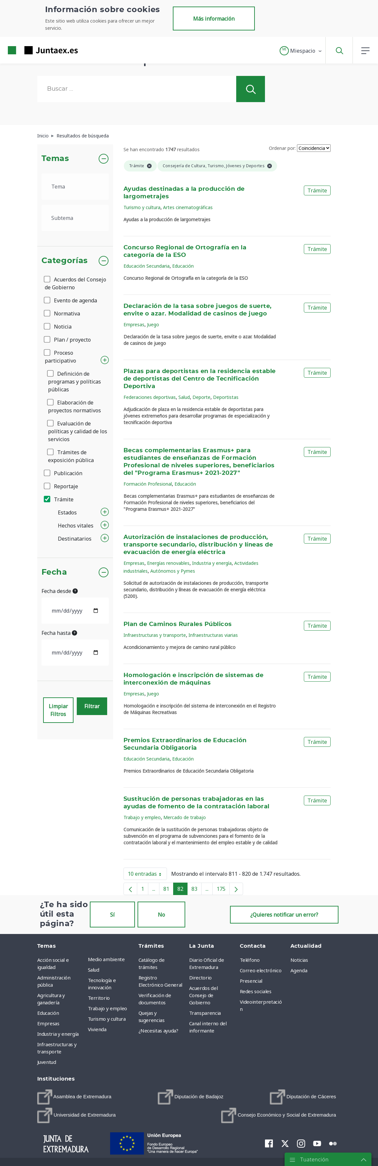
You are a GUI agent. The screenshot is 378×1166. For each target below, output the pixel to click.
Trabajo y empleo (142, 817)
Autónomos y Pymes (172, 571)
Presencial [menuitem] (251, 981)
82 (182, 890)
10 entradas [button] (147, 875)
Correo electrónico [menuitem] (261, 970)
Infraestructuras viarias (213, 635)
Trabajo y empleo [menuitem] (107, 1008)
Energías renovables (168, 563)
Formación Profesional (147, 484)
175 (223, 890)
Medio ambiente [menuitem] (106, 959)
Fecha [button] (54, 572)
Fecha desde (59, 591)
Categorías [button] (64, 261)
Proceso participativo (60, 356)
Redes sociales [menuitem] (255, 991)
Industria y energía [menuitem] (58, 1034)
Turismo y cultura (141, 207)
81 (168, 890)
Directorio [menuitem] (200, 977)
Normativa (62, 313)
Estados (67, 512)
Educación (183, 266)
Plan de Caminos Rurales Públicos (177, 624)
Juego (153, 324)
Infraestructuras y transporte (154, 635)
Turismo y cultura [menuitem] (107, 1018)
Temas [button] (55, 159)
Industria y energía (212, 563)
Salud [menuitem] (93, 969)
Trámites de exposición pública (71, 456)
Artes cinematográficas (188, 207)
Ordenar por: (282, 148)
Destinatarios (74, 538)
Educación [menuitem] (48, 1013)
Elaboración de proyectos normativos (74, 406)
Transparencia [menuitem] (205, 1013)
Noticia (58, 326)
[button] (301, 50)
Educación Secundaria (146, 266)
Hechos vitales (75, 525)
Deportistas (225, 397)
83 (196, 890)
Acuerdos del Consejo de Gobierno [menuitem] (203, 995)
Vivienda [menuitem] (97, 1029)
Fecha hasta (59, 633)
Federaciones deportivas (149, 397)
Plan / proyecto (68, 339)
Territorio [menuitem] (99, 998)
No (161, 914)
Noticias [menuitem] (299, 960)
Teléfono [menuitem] (250, 960)
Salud (184, 397)
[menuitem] (74, 1096)
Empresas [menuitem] (48, 1023)
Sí (112, 914)
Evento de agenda (71, 300)
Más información (214, 18)
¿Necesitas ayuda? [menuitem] (158, 1030)
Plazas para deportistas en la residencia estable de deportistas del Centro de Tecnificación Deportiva (199, 378)
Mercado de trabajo (184, 817)
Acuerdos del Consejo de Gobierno (75, 283)
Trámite (59, 499)
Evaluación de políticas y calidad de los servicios (77, 431)
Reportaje (61, 486)
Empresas (133, 324)
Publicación (63, 473)
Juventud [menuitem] (46, 1062)
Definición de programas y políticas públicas (74, 381)
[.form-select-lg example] (75, 186)
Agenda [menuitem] (298, 970)
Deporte (201, 397)
